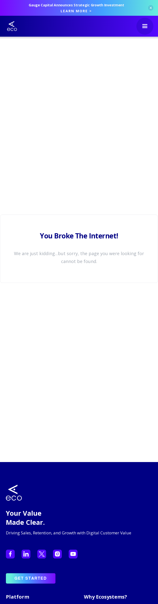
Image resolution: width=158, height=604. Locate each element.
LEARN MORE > (76, 11)
